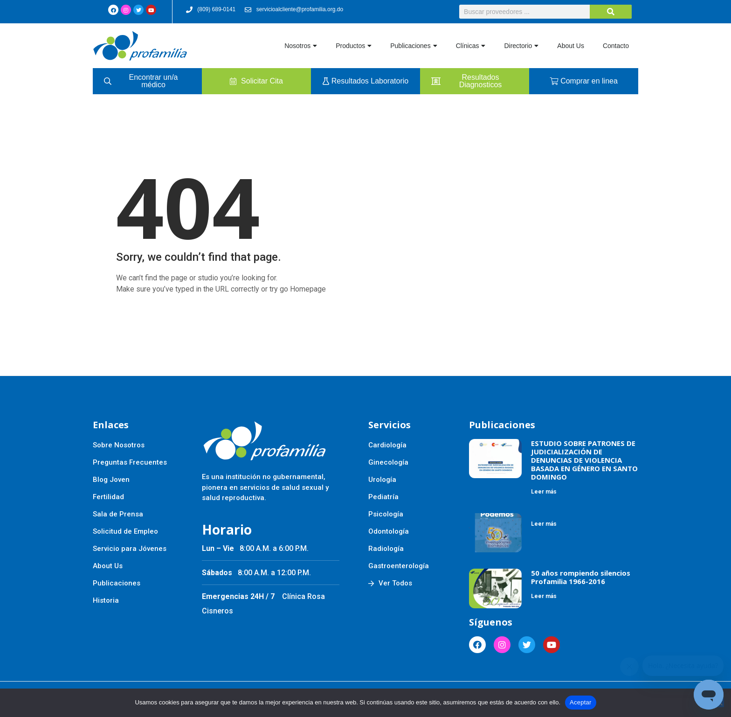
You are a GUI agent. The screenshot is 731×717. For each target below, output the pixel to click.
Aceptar (581, 702)
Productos (354, 46)
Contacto (616, 45)
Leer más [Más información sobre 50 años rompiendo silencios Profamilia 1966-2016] (544, 596)
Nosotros (300, 46)
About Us (570, 45)
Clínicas (471, 46)
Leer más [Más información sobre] (544, 524)
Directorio (521, 46)
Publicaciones (413, 46)
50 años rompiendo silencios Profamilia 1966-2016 (580, 577)
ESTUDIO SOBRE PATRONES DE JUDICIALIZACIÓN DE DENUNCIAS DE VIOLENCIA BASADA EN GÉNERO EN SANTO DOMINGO (584, 460)
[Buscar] (611, 12)
